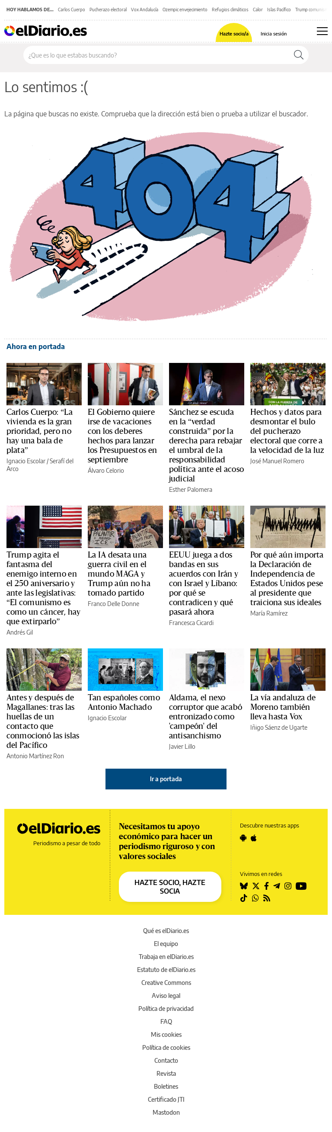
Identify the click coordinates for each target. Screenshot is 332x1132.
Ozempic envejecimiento (185, 9)
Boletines (166, 1086)
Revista (166, 1073)
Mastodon (166, 1112)
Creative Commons (166, 982)
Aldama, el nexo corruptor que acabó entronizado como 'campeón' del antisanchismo (205, 716)
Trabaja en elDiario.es (166, 956)
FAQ (166, 1021)
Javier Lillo (182, 746)
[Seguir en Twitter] (256, 886)
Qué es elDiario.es (166, 930)
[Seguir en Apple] (254, 838)
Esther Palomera (190, 489)
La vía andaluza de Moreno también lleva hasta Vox (283, 707)
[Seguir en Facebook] (266, 886)
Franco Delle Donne (113, 603)
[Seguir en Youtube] (301, 886)
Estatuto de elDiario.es (166, 969)
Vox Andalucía (144, 9)
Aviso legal (166, 995)
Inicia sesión (274, 33)
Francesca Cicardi (191, 622)
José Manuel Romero (277, 461)
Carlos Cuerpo (71, 9)
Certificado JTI (166, 1099)
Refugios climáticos (230, 9)
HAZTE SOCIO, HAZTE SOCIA (169, 886)
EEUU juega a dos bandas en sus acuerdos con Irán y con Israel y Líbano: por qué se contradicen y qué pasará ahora (203, 583)
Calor (258, 9)
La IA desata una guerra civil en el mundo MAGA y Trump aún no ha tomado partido (119, 574)
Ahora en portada (35, 346)
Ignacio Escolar (25, 461)
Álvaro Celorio (106, 470)
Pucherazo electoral (108, 9)
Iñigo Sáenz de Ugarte (278, 727)
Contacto (166, 1060)
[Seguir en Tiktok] (244, 898)
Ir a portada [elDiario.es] (166, 778)
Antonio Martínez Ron (35, 756)
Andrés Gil (19, 632)
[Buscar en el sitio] (156, 55)
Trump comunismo (313, 9)
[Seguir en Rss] (266, 898)
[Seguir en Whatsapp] (255, 898)
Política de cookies (166, 1047)
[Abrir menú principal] (322, 31)
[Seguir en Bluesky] (244, 886)
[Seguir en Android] (243, 838)
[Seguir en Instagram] (287, 886)
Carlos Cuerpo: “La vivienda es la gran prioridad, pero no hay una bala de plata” (39, 431)
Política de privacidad (166, 1008)
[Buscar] (299, 55)
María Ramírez (268, 613)
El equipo (166, 943)
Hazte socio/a (234, 33)
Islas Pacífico (279, 9)
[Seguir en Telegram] (276, 886)
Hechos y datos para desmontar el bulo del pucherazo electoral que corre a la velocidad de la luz (287, 431)
